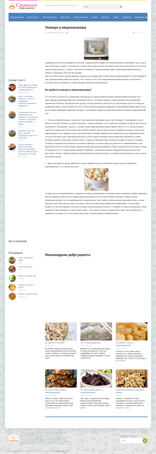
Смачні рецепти (80, 17)
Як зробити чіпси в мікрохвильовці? (124, 344)
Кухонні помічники (86, 346)
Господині (126, 17)
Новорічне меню (142, 17)
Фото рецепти (50, 17)
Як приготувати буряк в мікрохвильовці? (91, 391)
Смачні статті (49, 346)
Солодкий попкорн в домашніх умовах (130, 391)
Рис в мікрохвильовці (90, 342)
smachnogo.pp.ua (60, 451)
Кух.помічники (17, 17)
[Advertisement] (96, 232)
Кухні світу (32, 17)
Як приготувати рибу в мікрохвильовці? (56, 391)
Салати (94, 17)
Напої (115, 17)
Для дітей (65, 17)
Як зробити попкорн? (55, 342)
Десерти (105, 17)
